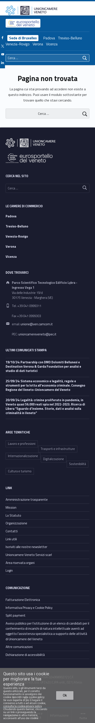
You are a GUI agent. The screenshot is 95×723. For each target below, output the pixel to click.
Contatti (12, 531)
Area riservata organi (20, 562)
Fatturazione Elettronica (23, 599)
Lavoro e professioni (21, 443)
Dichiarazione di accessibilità (25, 654)
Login (9, 570)
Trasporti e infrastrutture (58, 449)
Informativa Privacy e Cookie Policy (29, 607)
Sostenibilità (77, 464)
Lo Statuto (13, 515)
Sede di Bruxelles (23, 38)
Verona (38, 44)
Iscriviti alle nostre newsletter (26, 546)
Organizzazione (16, 523)
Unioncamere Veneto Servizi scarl (29, 554)
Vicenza (52, 44)
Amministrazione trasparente (27, 499)
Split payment (15, 615)
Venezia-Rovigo (18, 44)
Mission (11, 507)
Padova (49, 38)
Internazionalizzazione (23, 456)
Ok (65, 695)
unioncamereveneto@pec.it (37, 334)
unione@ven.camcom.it (37, 324)
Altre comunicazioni (19, 646)
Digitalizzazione (53, 459)
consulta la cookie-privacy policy (22, 706)
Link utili (11, 539)
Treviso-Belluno (70, 38)
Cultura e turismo (20, 471)
